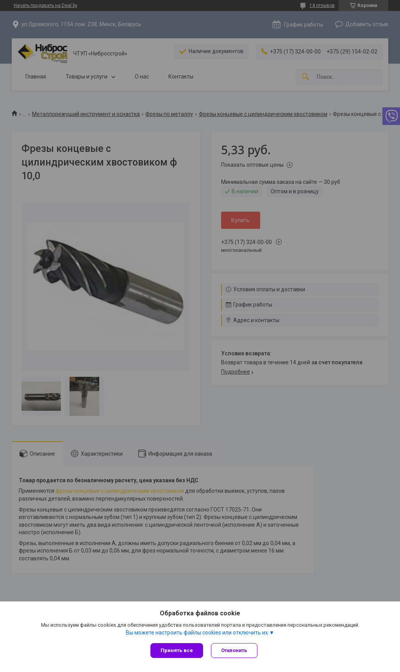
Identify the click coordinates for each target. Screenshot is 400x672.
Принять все (177, 650)
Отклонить (234, 650)
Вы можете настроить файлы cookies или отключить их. (197, 632)
